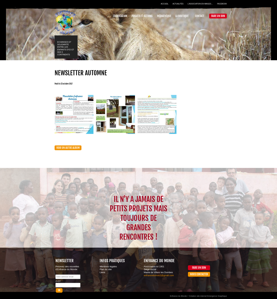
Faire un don (218, 16)
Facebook (222, 4)
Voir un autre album (68, 148)
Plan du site (106, 269)
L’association (120, 16)
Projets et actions (142, 16)
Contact (199, 16)
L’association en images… (200, 4)
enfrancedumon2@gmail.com (159, 275)
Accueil (164, 4)
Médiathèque (164, 16)
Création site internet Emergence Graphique (208, 296)
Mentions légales (108, 266)
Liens (102, 272)
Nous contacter (199, 274)
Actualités (178, 4)
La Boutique (181, 16)
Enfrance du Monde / (179, 296)
